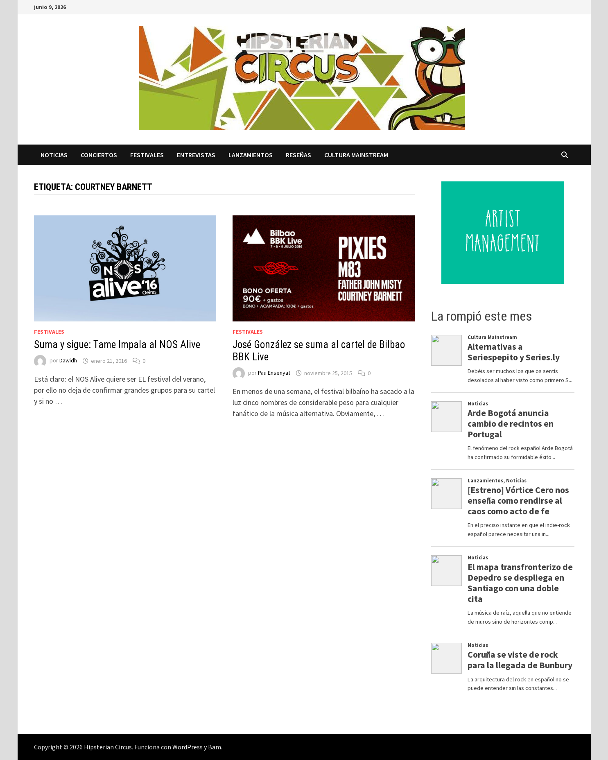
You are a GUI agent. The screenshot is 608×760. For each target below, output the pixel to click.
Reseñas (298, 155)
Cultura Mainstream (356, 155)
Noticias (54, 155)
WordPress (187, 747)
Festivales (147, 155)
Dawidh (68, 360)
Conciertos (99, 155)
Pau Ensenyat (274, 373)
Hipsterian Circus (108, 747)
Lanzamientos (250, 155)
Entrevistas (196, 155)
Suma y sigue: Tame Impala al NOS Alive (117, 345)
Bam (214, 747)
